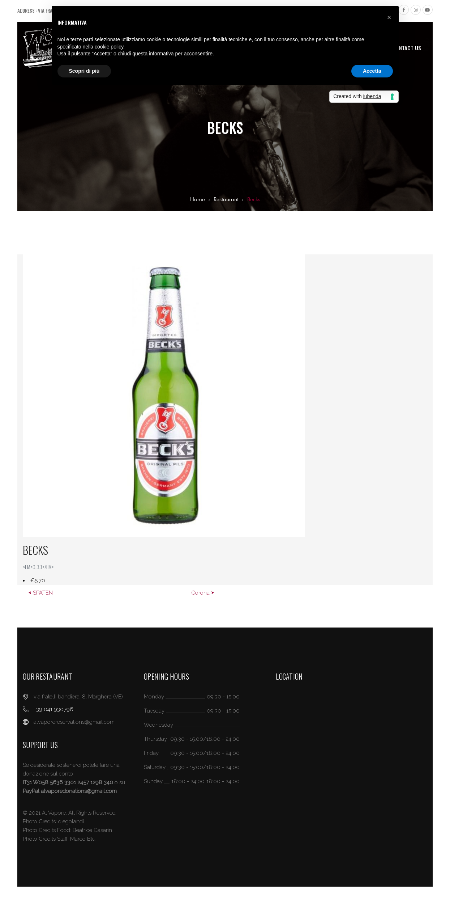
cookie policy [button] (109, 47)
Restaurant (226, 199)
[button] (389, 17)
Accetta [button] (372, 71)
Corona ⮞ (202, 593)
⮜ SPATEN (40, 593)
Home (197, 199)
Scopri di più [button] (84, 71)
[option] (225, 419)
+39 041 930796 (53, 709)
